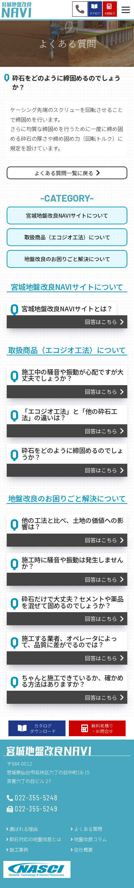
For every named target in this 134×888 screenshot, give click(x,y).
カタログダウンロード (37, 728)
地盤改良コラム (90, 839)
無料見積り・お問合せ (97, 728)
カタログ (95, 9)
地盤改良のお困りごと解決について (67, 259)
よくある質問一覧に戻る (63, 173)
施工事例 (18, 849)
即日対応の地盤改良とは (35, 839)
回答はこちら (101, 322)
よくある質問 (88, 828)
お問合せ (109, 9)
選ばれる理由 (23, 828)
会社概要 (83, 849)
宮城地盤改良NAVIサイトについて (67, 215)
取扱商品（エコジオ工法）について (67, 237)
